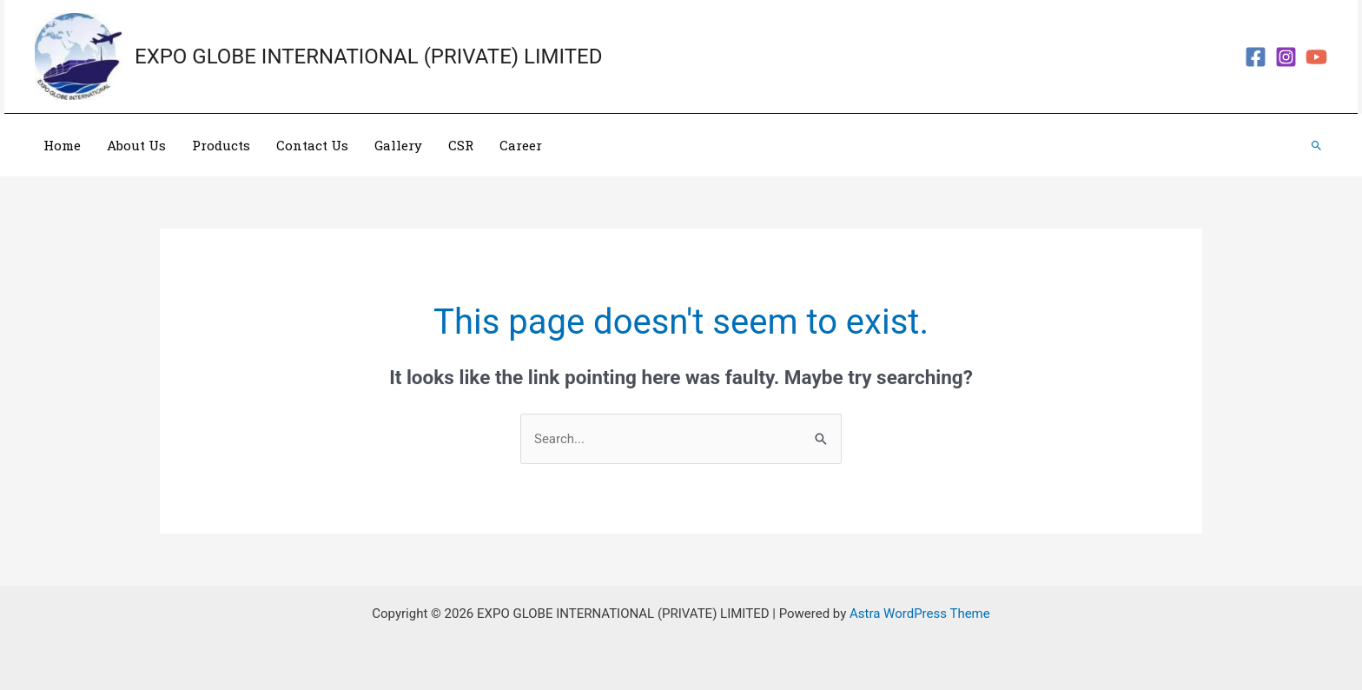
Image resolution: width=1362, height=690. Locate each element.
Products (221, 145)
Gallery (398, 145)
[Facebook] (1255, 57)
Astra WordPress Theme (920, 613)
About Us (136, 145)
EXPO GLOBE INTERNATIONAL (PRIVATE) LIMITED (368, 56)
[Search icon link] (1316, 145)
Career (520, 145)
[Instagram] (1286, 57)
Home (62, 145)
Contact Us (312, 145)
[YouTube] (1316, 57)
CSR (460, 145)
